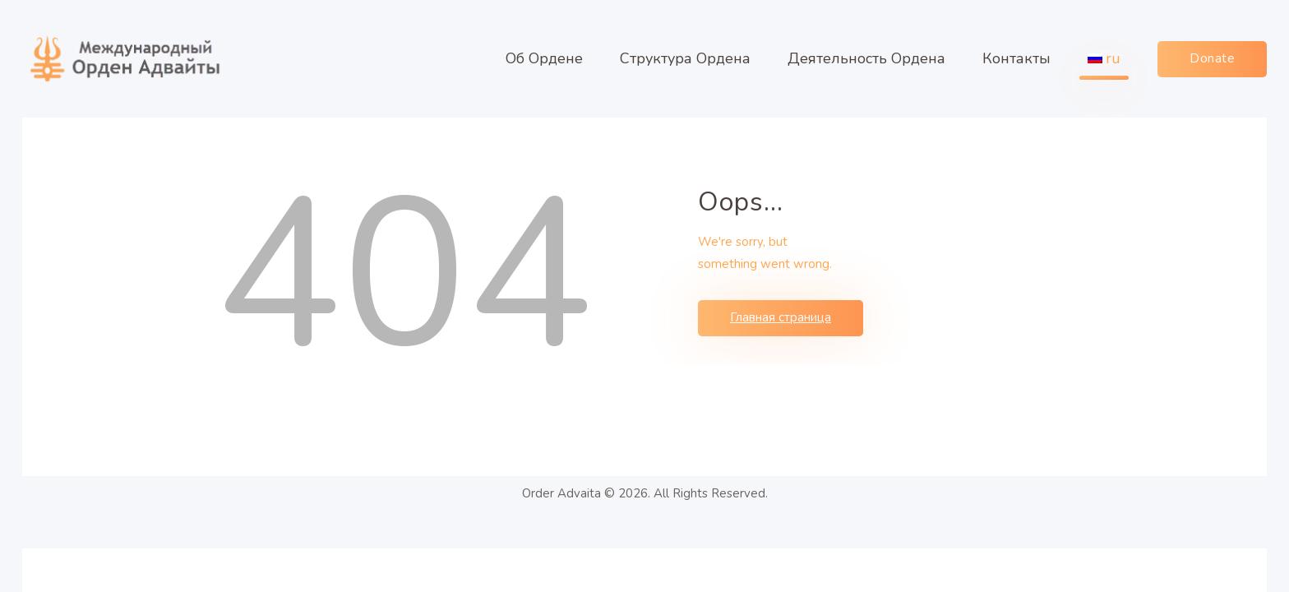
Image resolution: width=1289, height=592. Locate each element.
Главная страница (780, 317)
